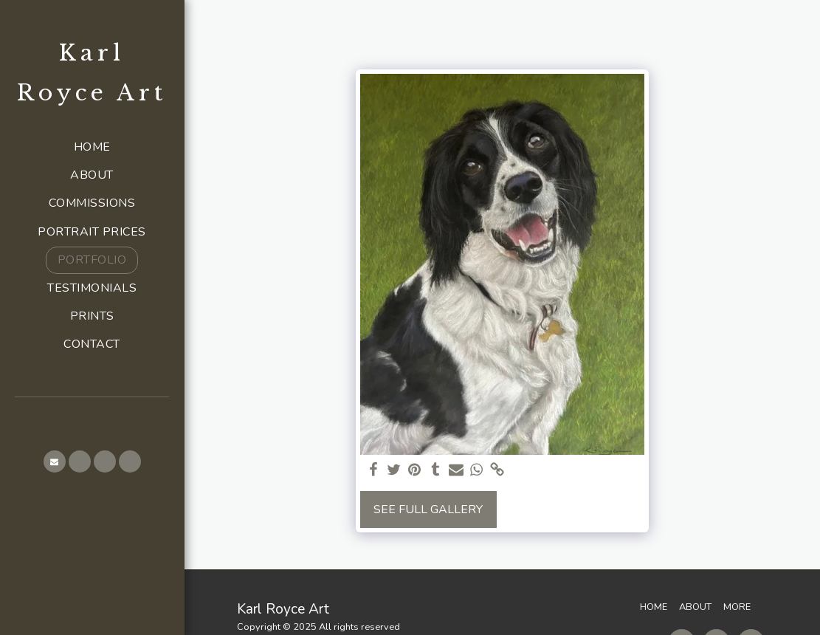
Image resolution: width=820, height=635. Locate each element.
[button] (55, 461)
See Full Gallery (428, 509)
